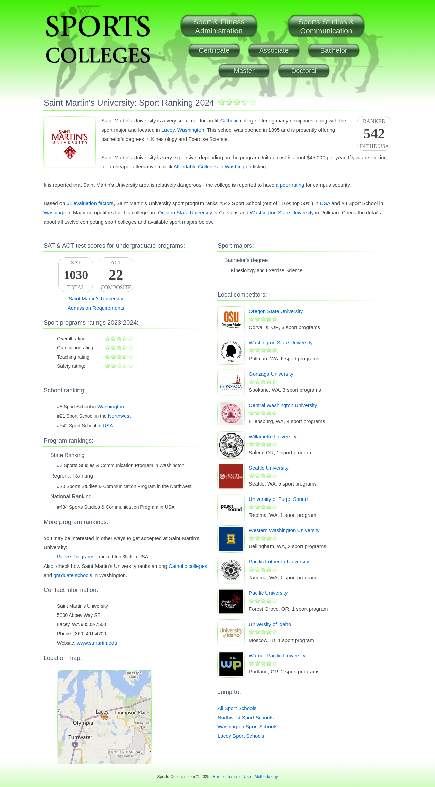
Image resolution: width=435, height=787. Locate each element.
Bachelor (333, 50)
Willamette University (272, 436)
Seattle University (269, 468)
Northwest (119, 416)
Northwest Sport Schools (246, 717)
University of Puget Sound (278, 499)
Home (218, 776)
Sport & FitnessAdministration (218, 26)
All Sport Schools (237, 708)
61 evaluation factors (90, 203)
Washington (190, 130)
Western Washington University (284, 530)
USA (325, 203)
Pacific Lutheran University (279, 561)
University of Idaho (270, 624)
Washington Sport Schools (247, 726)
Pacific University (268, 593)
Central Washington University (283, 405)
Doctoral (303, 71)
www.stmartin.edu (97, 643)
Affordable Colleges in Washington (212, 166)
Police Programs (75, 556)
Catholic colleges (188, 566)
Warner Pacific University (277, 655)
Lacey (168, 130)
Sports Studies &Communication (326, 26)
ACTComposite (116, 275)
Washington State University (282, 212)
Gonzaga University (271, 374)
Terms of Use (239, 776)
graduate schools (72, 575)
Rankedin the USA (374, 133)
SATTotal (76, 275)
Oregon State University (185, 212)
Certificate (214, 50)
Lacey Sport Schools (241, 736)
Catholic (229, 121)
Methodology (266, 776)
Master (243, 71)
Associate (274, 50)
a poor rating (290, 185)
